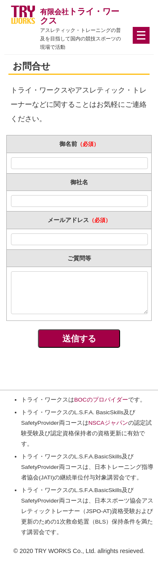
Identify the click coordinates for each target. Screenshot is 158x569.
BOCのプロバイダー (101, 400)
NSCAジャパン (108, 423)
